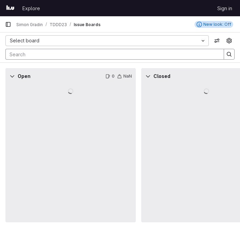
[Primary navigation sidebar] (8, 24)
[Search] (111, 54)
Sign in (224, 8)
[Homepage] (10, 8)
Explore (31, 8)
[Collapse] (12, 76)
